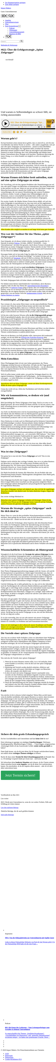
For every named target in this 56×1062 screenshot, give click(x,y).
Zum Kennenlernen (11, 26)
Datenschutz (9, 1057)
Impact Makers (6, 8)
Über (6, 24)
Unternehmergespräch (16, 32)
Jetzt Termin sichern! (20, 775)
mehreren (14, 287)
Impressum (9, 1055)
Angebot (8, 20)
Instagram (17, 258)
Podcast (12, 28)
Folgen (20, 287)
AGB (7, 1054)
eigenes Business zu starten (10, 295)
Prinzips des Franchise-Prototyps (32, 337)
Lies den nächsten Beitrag (9, 807)
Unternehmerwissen (12, 22)
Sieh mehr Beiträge (7, 815)
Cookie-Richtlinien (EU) (13, 1059)
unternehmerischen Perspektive (37, 286)
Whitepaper (13, 30)
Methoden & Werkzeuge (9, 45)
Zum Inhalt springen (12, 4)
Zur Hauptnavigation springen (15, 2)
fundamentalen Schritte (34, 293)
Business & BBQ (15, 34)
